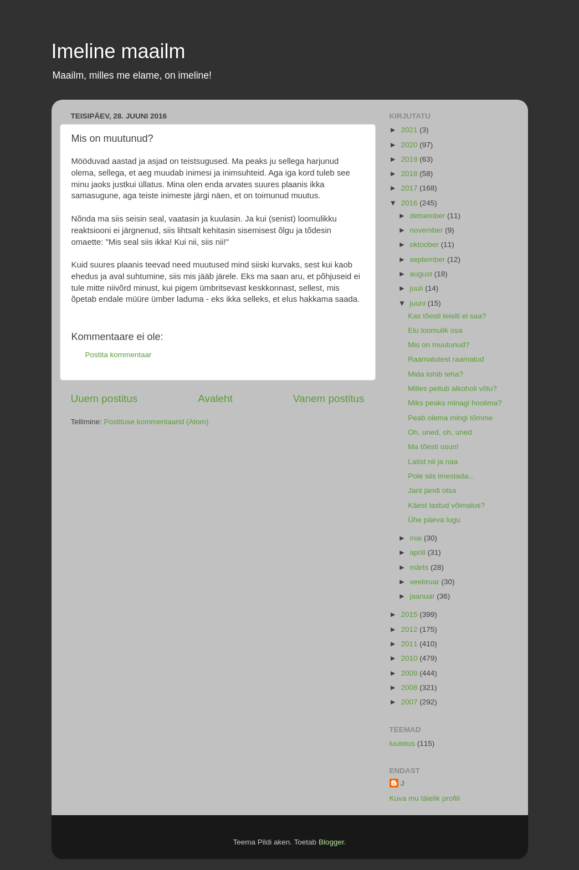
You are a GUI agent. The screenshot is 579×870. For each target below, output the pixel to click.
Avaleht (215, 398)
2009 (410, 673)
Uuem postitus (104, 398)
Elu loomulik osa (435, 330)
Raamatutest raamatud (446, 359)
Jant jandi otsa (432, 490)
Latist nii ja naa (433, 461)
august (422, 274)
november (427, 230)
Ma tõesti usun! (433, 446)
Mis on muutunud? (438, 345)
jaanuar (423, 596)
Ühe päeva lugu (434, 520)
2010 (410, 658)
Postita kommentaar (118, 355)
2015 (410, 614)
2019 (410, 159)
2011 (410, 644)
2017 (410, 188)
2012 (410, 629)
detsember (429, 216)
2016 (410, 203)
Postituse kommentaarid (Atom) (156, 422)
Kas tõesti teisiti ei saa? (447, 316)
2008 (410, 687)
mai (417, 538)
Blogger (331, 842)
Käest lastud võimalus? (446, 505)
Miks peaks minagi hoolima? (455, 403)
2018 (410, 173)
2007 (410, 702)
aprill (419, 552)
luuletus (403, 743)
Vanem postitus (329, 398)
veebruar (426, 582)
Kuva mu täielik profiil (425, 798)
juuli (418, 288)
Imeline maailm (119, 51)
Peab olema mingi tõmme (450, 418)
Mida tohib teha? (435, 374)
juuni (419, 303)
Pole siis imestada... (441, 476)
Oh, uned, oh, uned (440, 432)
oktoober (425, 244)
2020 (410, 145)
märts (420, 567)
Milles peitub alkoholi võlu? (452, 388)
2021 (410, 130)
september (429, 259)
